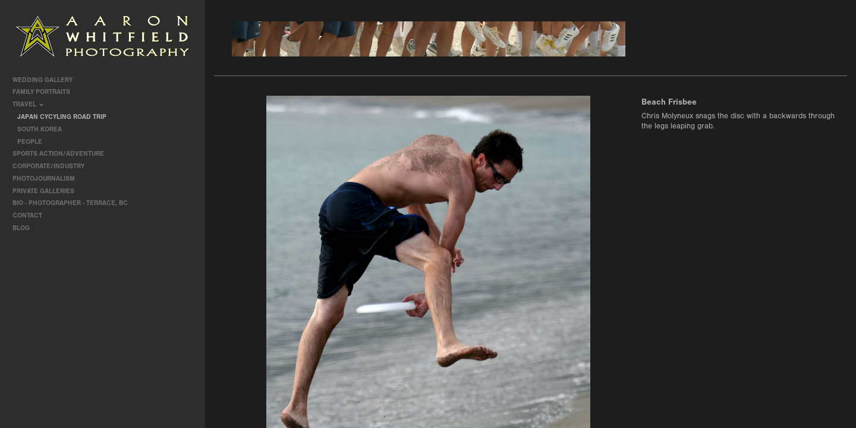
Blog (21, 228)
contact (27, 215)
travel (28, 104)
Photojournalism (47, 178)
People (29, 142)
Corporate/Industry (52, 166)
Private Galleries (43, 191)
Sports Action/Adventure (62, 154)
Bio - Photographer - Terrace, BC (70, 203)
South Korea (39, 129)
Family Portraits (45, 92)
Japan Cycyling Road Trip (61, 117)
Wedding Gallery (46, 80)
